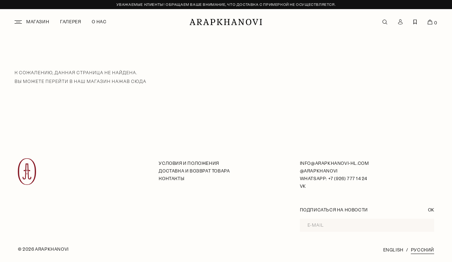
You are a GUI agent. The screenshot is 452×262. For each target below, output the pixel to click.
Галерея (70, 21)
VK (303, 186)
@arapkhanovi (319, 171)
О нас (99, 21)
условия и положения (189, 163)
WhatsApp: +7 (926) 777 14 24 (333, 178)
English (393, 250)
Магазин (37, 21)
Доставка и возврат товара (194, 171)
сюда (138, 81)
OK (431, 210)
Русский (422, 250)
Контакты (171, 178)
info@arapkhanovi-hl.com (334, 163)
